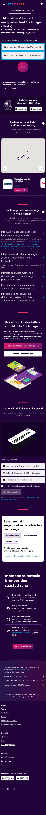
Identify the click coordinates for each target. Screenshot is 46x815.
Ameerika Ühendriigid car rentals (26, 694)
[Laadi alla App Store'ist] (35, 109)
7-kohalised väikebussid (20, 244)
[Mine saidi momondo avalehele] (16, 3)
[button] (4, 3)
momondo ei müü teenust (24, 676)
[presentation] (35, 109)
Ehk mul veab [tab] (11, 541)
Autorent (9, 694)
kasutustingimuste (33, 497)
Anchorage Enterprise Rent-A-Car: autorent (22, 556)
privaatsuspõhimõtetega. (9, 499)
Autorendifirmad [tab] (12, 535)
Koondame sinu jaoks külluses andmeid (24, 680)
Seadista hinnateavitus (21, 633)
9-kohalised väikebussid (20, 246)
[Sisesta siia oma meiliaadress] (25, 480)
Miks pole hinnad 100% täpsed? (24, 685)
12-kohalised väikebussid (22, 249)
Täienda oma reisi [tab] (30, 535)
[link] (21, 190)
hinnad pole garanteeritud (23, 669)
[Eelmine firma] (5, 168)
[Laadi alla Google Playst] (21, 109)
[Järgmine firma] (41, 168)
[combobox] (11, 40)
